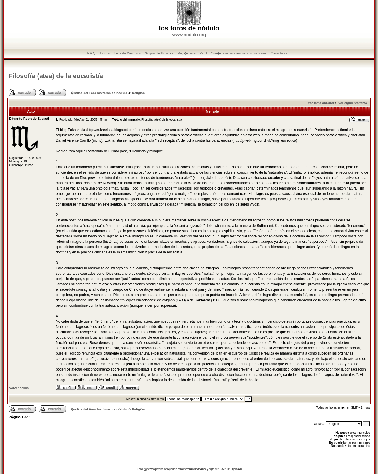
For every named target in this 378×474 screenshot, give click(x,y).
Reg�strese (186, 53)
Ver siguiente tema (352, 103)
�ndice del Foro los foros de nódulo (99, 93)
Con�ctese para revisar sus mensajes (239, 53)
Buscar (105, 53)
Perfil (203, 53)
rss (145, 469)
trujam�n (166, 469)
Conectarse (279, 53)
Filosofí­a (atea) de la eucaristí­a (56, 76)
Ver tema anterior (321, 103)
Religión (138, 93)
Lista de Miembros (127, 53)
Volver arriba (19, 388)
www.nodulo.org (189, 34)
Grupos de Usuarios (159, 53)
